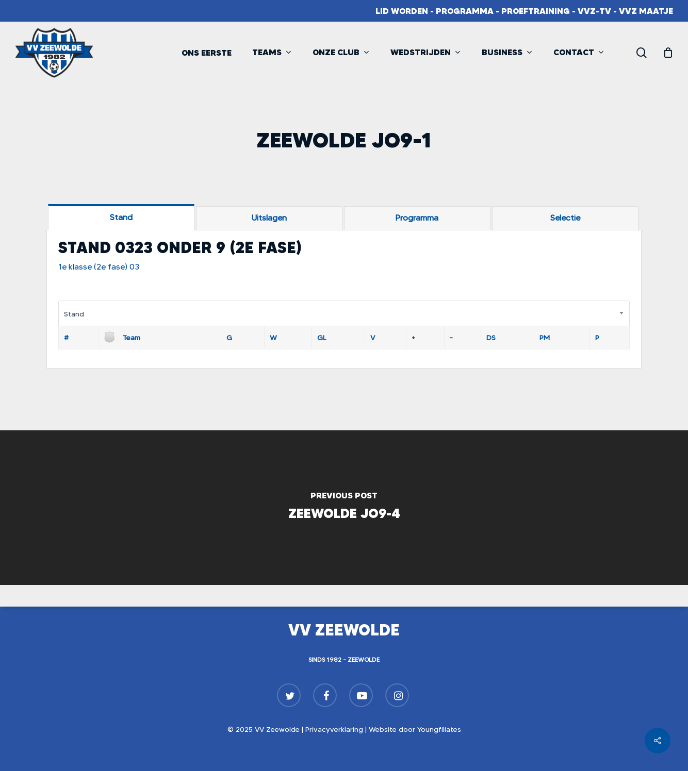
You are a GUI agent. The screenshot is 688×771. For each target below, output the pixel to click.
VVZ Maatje (646, 11)
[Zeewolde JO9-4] (344, 507)
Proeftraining (535, 11)
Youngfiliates (439, 729)
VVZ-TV (594, 11)
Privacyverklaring (334, 729)
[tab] (121, 217)
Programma (465, 11)
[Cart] (668, 52)
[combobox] (343, 314)
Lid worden (401, 11)
